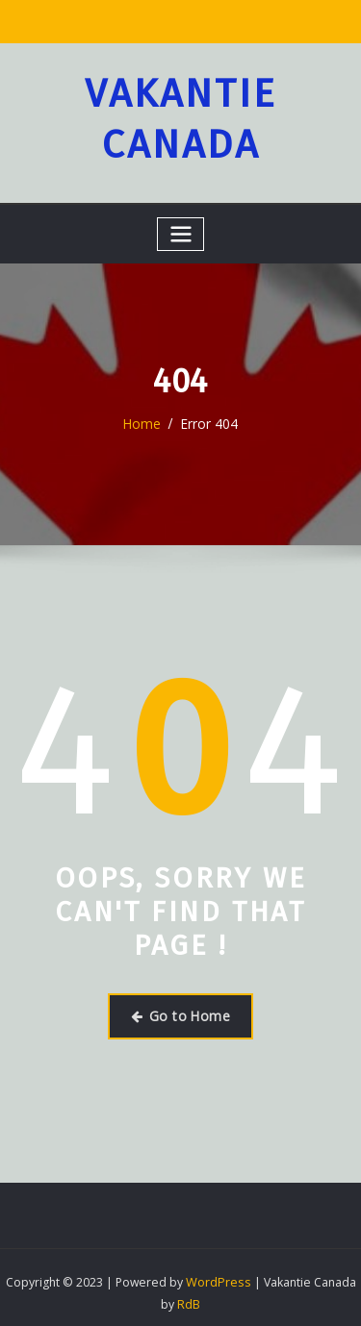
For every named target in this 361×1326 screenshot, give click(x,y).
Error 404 (208, 417)
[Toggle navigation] (181, 228)
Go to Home (180, 1008)
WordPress (218, 1272)
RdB (189, 1294)
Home (144, 417)
